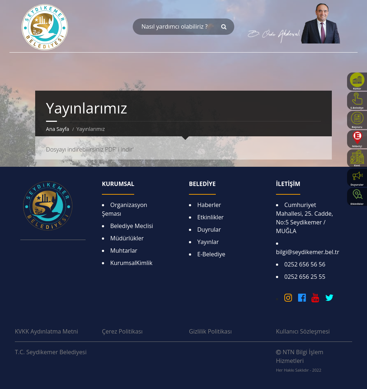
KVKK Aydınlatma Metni (46, 331)
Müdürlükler (127, 238)
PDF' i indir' (119, 149)
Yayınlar (208, 242)
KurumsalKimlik (131, 263)
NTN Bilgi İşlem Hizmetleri (299, 360)
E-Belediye (211, 254)
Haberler (209, 205)
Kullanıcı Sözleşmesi (303, 331)
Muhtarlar (123, 250)
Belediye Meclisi (131, 226)
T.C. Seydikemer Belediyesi (51, 352)
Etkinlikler (210, 217)
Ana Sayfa (57, 128)
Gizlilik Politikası (210, 331)
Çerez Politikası (122, 331)
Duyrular (209, 229)
